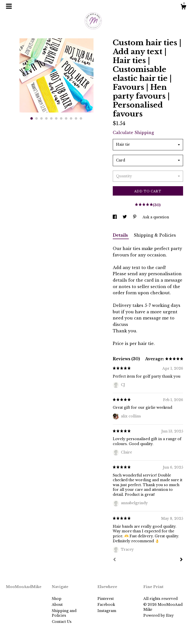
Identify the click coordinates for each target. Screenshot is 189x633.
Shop (56, 598)
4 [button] (46, 118)
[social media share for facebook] (115, 217)
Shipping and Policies (64, 613)
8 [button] (66, 118)
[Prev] (114, 560)
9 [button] (71, 118)
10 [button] (76, 118)
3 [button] (41, 118)
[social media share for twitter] (125, 217)
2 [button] (36, 118)
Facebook (106, 604)
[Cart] (183, 7)
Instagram (106, 611)
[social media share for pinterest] (135, 217)
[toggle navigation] (9, 6)
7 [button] (61, 118)
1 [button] (31, 118)
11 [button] (81, 118)
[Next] (181, 560)
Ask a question (156, 217)
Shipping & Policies (155, 235)
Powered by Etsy (158, 615)
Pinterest (105, 598)
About (57, 604)
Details (121, 235)
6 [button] (56, 118)
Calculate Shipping (133, 132)
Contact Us (62, 621)
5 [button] (51, 118)
